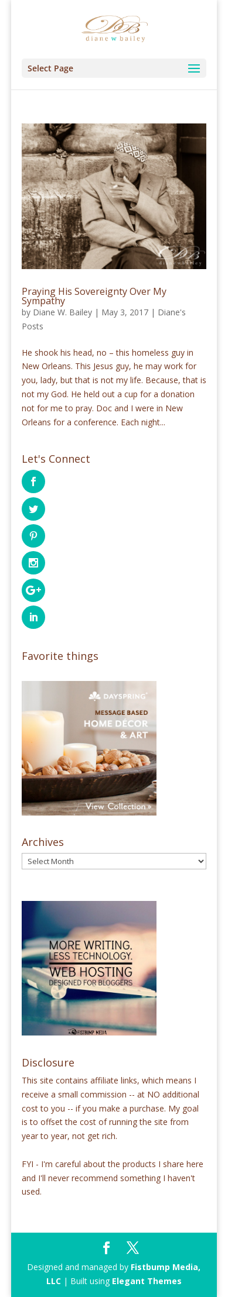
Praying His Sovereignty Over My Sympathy (94, 296)
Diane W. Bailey (62, 312)
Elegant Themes (147, 1280)
